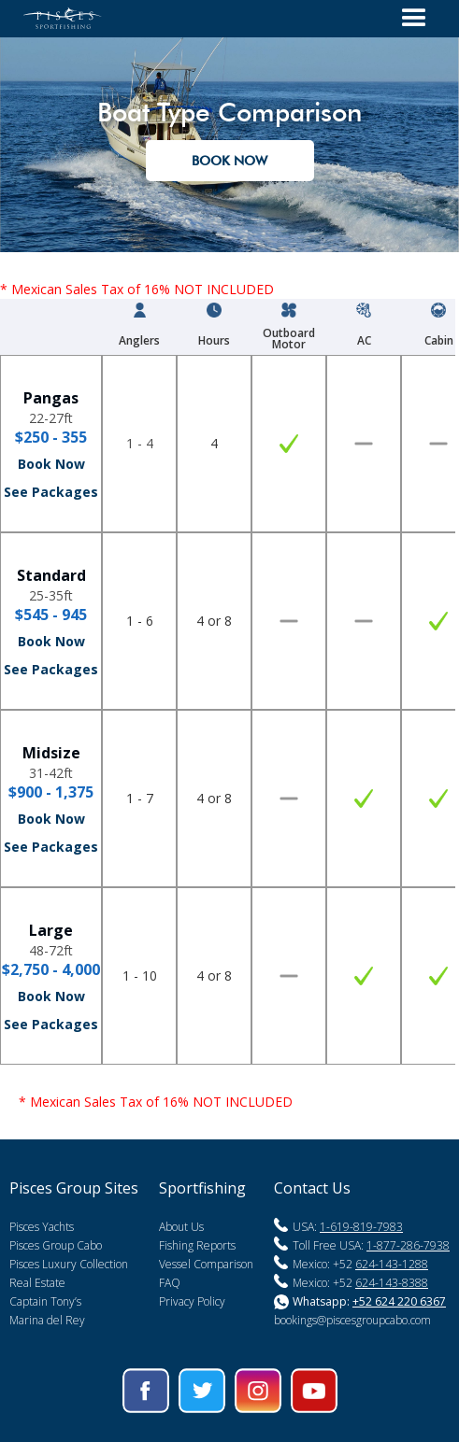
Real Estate (37, 1283)
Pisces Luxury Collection (68, 1264)
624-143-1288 (391, 1264)
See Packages (51, 492)
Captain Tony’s (45, 1301)
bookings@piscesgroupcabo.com (352, 1320)
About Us (181, 1227)
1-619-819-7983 (361, 1227)
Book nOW (229, 160)
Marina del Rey (47, 1320)
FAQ (169, 1283)
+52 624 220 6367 (399, 1301)
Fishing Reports (197, 1245)
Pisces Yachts (41, 1227)
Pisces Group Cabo (55, 1245)
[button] (414, 18)
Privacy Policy (192, 1301)
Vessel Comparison (206, 1264)
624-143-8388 (391, 1283)
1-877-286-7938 (408, 1245)
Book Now (51, 464)
